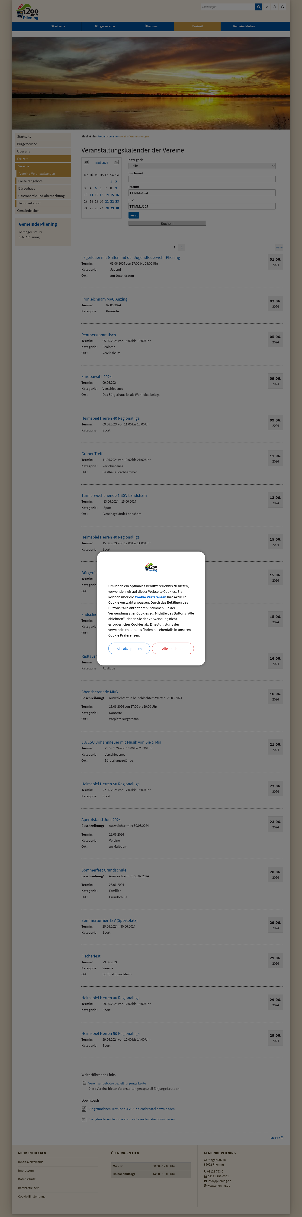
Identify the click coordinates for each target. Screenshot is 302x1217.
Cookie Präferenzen (150, 596)
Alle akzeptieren (129, 649)
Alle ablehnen (172, 649)
